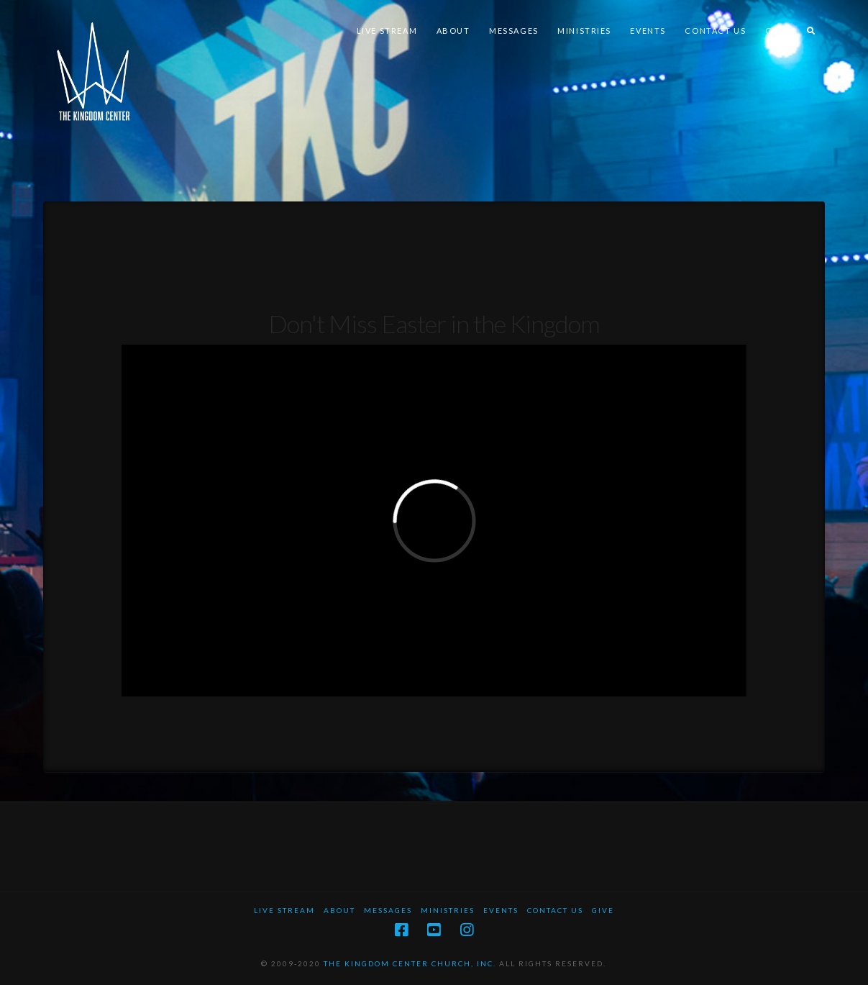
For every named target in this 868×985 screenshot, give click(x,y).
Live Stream (284, 910)
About (339, 910)
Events (500, 910)
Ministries (448, 910)
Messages (388, 910)
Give (603, 910)
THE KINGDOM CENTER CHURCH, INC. (410, 963)
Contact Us (555, 910)
